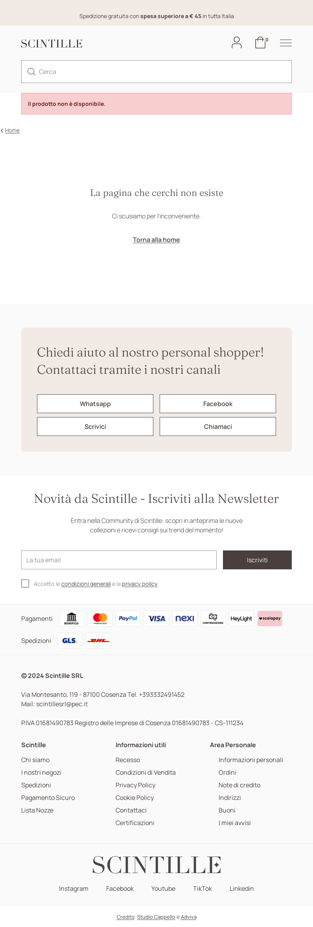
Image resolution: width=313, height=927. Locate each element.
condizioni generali (86, 583)
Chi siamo (35, 760)
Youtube (163, 888)
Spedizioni (36, 785)
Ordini (227, 772)
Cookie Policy (135, 797)
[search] (31, 71)
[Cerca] (156, 71)
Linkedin (242, 888)
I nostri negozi (41, 772)
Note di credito (239, 785)
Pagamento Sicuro (48, 797)
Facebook (120, 888)
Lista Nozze (37, 810)
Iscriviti (257, 560)
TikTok (202, 888)
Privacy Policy (135, 785)
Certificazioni (135, 823)
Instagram (73, 888)
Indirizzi (230, 797)
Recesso (128, 760)
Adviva (189, 916)
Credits (125, 916)
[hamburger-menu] (282, 43)
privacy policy (140, 583)
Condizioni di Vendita (146, 772)
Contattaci (131, 810)
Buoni (227, 810)
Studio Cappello (156, 916)
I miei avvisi (235, 823)
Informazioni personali (251, 760)
